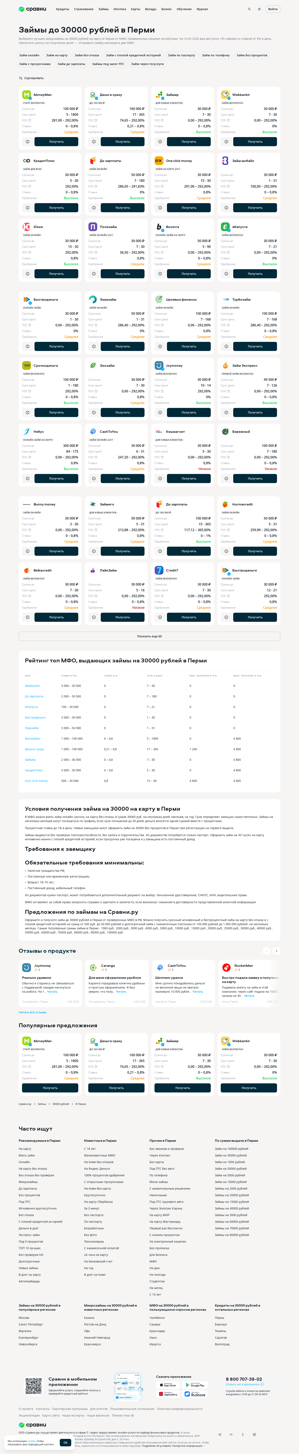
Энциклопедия (29, 1415)
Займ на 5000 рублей (230, 1175)
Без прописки (159, 1248)
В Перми (81, 1104)
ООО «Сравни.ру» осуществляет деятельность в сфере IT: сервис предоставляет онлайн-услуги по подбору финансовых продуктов (99, 1432)
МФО (153, 1261)
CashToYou (177, 965)
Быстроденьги (35, 717)
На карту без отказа (33, 1169)
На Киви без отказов (98, 1162)
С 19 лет (155, 1294)
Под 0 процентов (31, 1241)
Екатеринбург (28, 1337)
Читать (52, 991)
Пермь (219, 1318)
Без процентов (29, 1195)
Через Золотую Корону (166, 1208)
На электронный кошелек (168, 1241)
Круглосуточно (94, 1195)
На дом (154, 1268)
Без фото (90, 1235)
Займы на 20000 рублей (232, 1195)
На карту (25, 1149)
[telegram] (219, 1434)
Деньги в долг (29, 1228)
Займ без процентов (252, 55)
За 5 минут (91, 1208)
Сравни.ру (25, 1104)
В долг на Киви (94, 1275)
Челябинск (157, 1318)
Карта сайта (51, 1415)
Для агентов (99, 1409)
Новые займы (28, 1268)
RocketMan (243, 965)
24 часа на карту (96, 1255)
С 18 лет (90, 1149)
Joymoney (42, 965)
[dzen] (254, 1434)
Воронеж (25, 1331)
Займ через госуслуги (147, 64)
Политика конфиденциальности (179, 1409)
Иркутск (155, 1344)
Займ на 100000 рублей (231, 1149)
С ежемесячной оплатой (101, 1248)
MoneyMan (32, 738)
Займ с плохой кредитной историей (133, 55)
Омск (153, 1337)
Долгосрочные (29, 1261)
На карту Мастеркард (165, 1222)
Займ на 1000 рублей (230, 1162)
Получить (56, 141)
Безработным (94, 1228)
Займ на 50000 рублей (231, 1169)
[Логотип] (115, 1425)
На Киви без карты (97, 1188)
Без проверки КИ (31, 1255)
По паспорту (93, 1222)
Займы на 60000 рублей (232, 1222)
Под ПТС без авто (162, 1169)
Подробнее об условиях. (157, 1445)
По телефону (159, 1175)
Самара (155, 1324)
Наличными (158, 1195)
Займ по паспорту (181, 55)
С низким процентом (165, 1235)
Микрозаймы (28, 1182)
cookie (31, 1441)
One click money (36, 781)
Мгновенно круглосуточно (37, 1208)
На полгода (157, 1275)
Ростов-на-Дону (95, 1324)
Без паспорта (93, 1215)
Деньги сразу (34, 749)
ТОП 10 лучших (29, 1248)
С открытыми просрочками (103, 1182)
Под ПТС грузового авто (166, 1202)
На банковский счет (98, 1261)
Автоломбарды (29, 1281)
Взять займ (27, 1155)
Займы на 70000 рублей (232, 1228)
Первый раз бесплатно (166, 1228)
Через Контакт (160, 1155)
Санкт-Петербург (31, 1324)
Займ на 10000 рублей (231, 1182)
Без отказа (26, 1215)
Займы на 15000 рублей (232, 1202)
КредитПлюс (34, 770)
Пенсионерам (94, 1241)
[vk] (231, 1434)
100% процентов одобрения (104, 1175)
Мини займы (159, 1182)
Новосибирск (28, 1344)
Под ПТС (25, 1202)
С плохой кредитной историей (40, 1222)
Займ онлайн (29, 55)
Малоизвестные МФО (99, 1155)
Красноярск (92, 1344)
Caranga (108, 965)
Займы (42, 1104)
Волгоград (222, 1344)
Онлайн (24, 1162)
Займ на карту (57, 55)
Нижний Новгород (97, 1337)
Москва (24, 1318)
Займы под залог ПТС (108, 64)
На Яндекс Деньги (97, 1169)
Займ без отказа (87, 55)
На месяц (156, 1288)
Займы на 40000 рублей (232, 1208)
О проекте (26, 1409)
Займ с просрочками (35, 64)
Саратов (221, 1337)
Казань (89, 1318)
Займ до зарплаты (71, 64)
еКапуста (31, 707)
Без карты (157, 1162)
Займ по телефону (216, 55)
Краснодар (157, 1331)
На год (88, 1268)
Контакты (43, 1409)
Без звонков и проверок (167, 1149)
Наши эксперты (73, 1415)
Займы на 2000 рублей (231, 1188)
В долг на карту (30, 1275)
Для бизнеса (158, 1255)
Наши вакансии (98, 1415)
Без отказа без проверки (36, 1175)
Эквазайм (32, 728)
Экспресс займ (29, 1235)
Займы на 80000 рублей (232, 1235)
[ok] (243, 1434)
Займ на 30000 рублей (231, 1155)
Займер (30, 760)
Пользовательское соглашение (132, 1409)
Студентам (157, 1281)
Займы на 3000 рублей (231, 1215)
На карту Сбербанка (98, 1202)
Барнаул (221, 1324)
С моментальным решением (170, 1188)
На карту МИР (159, 1215)
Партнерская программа (70, 1409)
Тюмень (220, 1331)
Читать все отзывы (33, 1012)
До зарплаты (34, 696)
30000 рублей (61, 1104)
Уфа (87, 1331)
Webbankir (32, 686)
